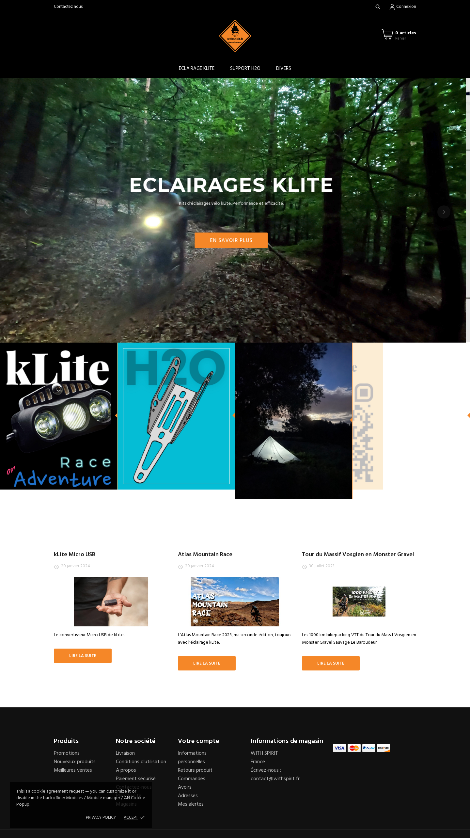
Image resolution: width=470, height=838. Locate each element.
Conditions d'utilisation (141, 762)
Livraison (125, 753)
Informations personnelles (192, 757)
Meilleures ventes (73, 770)
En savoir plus (235, 240)
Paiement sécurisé (136, 779)
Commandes (191, 779)
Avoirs (185, 787)
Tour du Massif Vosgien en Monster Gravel (358, 554)
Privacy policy (101, 817)
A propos (126, 770)
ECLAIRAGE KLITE (196, 69)
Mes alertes (191, 804)
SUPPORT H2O (245, 69)
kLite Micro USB (75, 554)
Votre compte (198, 741)
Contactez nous (68, 6)
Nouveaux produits (75, 762)
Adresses (188, 796)
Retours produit (195, 770)
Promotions (67, 753)
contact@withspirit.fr (275, 779)
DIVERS (283, 69)
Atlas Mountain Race (205, 554)
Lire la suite (82, 656)
